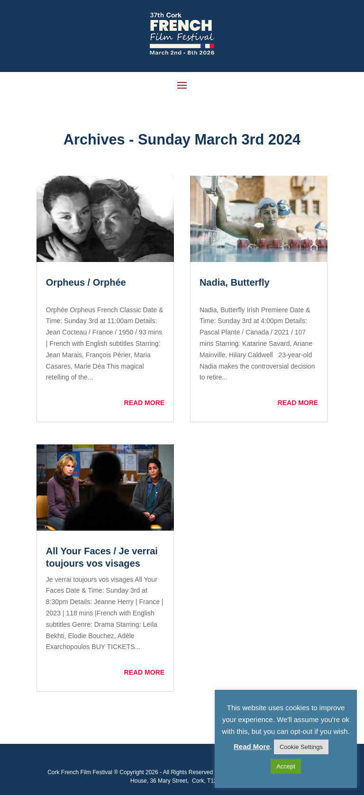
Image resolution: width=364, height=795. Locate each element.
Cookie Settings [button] (301, 746)
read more (144, 403)
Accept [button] (285, 766)
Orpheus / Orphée (86, 282)
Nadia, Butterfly (235, 282)
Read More (252, 746)
